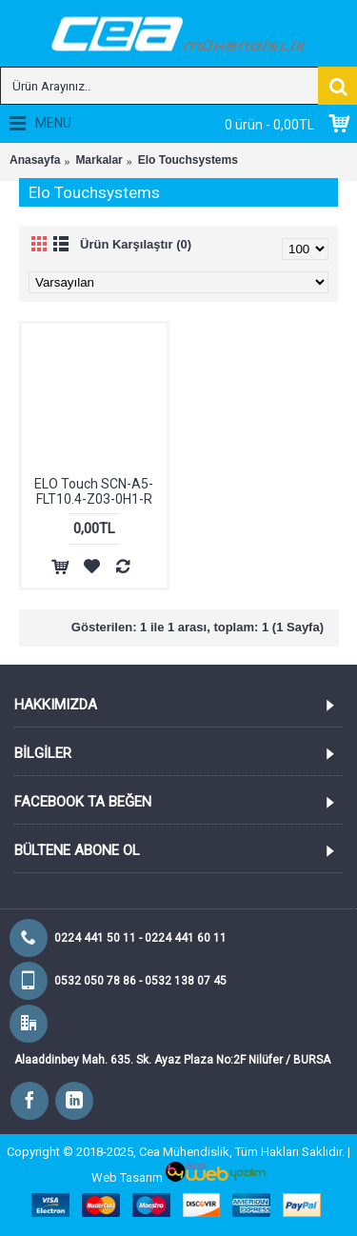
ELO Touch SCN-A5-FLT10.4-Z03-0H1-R (93, 491)
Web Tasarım (127, 1177)
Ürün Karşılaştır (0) (135, 244)
